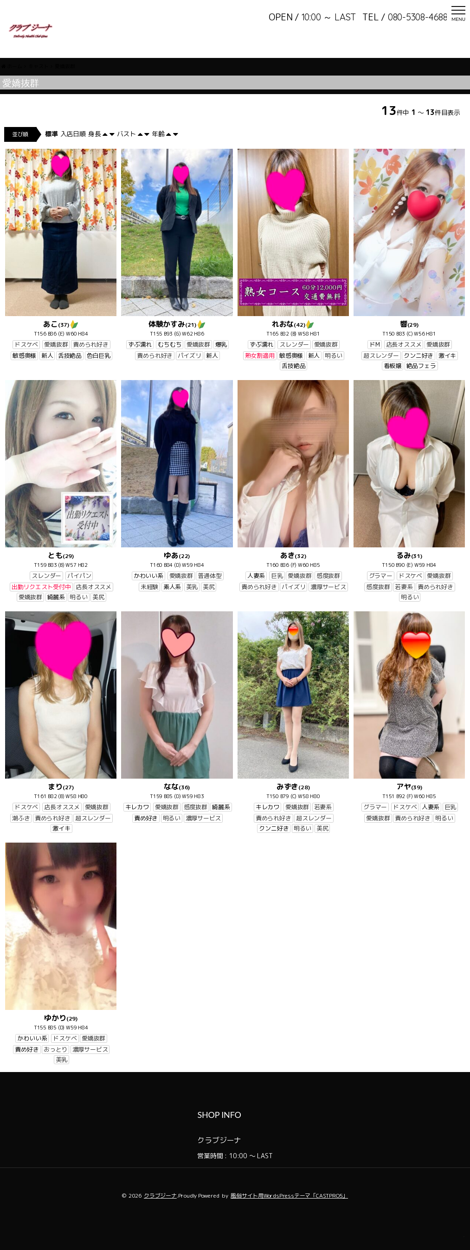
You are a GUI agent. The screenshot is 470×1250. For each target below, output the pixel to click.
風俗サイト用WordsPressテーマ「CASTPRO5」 (289, 1219)
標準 (51, 156)
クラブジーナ (160, 1219)
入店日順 (73, 156)
